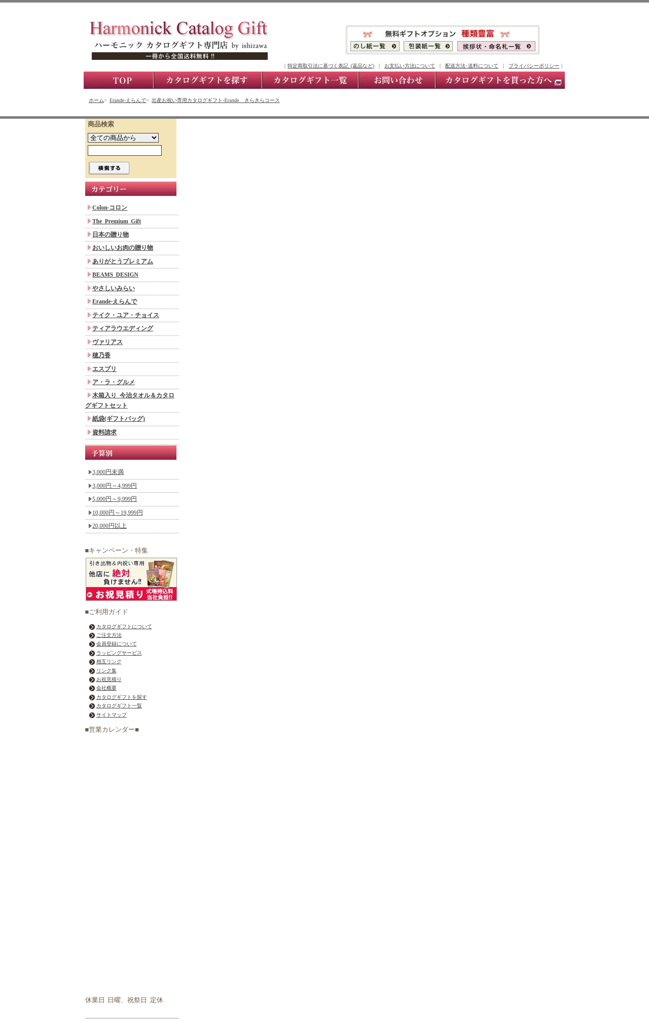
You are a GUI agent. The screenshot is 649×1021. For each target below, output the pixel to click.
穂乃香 (101, 355)
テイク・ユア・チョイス (125, 315)
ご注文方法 (109, 635)
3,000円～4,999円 (114, 486)
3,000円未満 (108, 472)
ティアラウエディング (122, 328)
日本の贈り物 (110, 234)
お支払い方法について (409, 66)
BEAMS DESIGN (115, 274)
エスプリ (104, 369)
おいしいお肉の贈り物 (122, 248)
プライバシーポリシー (534, 66)
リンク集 (106, 670)
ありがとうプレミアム (122, 261)
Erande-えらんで (128, 100)
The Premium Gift (116, 221)
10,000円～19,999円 (117, 512)
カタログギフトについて (124, 626)
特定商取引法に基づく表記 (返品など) (330, 66)
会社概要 (106, 688)
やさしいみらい (113, 288)
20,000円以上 (109, 526)
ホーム (96, 100)
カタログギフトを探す (121, 697)
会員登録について (116, 643)
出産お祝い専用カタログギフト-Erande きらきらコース (215, 100)
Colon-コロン (109, 208)
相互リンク (109, 661)
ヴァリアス (107, 342)
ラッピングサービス (119, 653)
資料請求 (104, 432)
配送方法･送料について (471, 66)
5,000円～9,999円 (114, 499)
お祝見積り (109, 679)
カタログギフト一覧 (119, 705)
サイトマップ (111, 715)
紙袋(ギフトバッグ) (118, 419)
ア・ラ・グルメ (113, 382)
